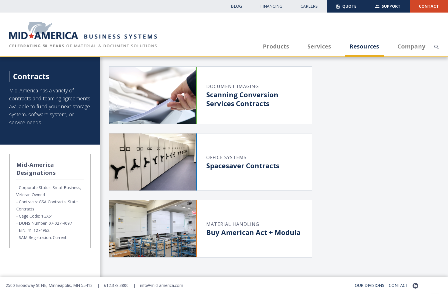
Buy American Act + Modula (253, 232)
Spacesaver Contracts (242, 165)
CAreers (309, 6)
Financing (271, 6)
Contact (429, 6)
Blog (236, 6)
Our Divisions (369, 285)
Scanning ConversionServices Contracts (242, 99)
